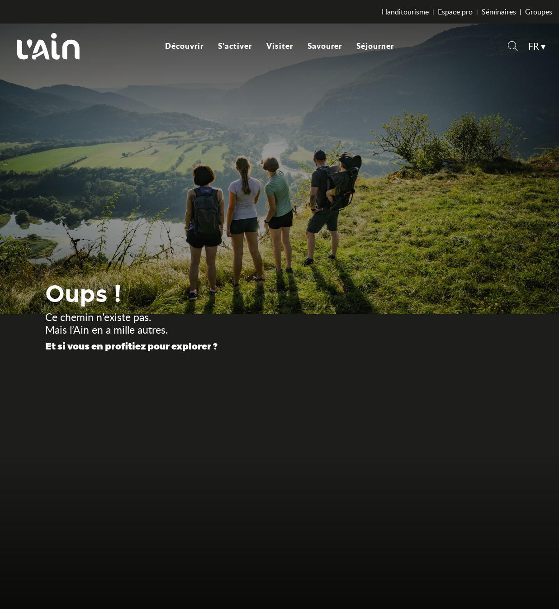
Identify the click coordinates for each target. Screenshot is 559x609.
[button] (513, 47)
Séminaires (499, 12)
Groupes (538, 12)
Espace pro (455, 12)
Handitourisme (405, 12)
